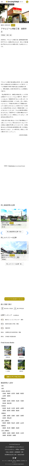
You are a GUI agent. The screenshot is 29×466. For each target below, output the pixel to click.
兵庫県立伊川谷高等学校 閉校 (13, 332)
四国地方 (3, 425)
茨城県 (4, 400)
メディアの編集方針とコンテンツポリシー (14, 446)
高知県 (17, 428)
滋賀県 (8, 415)
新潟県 (4, 408)
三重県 (4, 415)
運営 (22, 452)
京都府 (13, 415)
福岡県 (4, 433)
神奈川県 (9, 403)
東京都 (4, 403)
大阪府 (17, 415)
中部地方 (3, 405)
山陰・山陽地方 (5, 420)
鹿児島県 (9, 435)
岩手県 (13, 393)
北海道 (4, 393)
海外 (2, 385)
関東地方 (3, 398)
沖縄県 (14, 435)
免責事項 (22, 449)
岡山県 (13, 423)
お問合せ (17, 449)
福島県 (8, 395)
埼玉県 (17, 400)
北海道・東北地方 (5, 391)
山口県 (22, 423)
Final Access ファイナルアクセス (16, 166)
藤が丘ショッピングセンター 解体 (14, 319)
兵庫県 (22, 415)
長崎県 (13, 433)
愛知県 (17, 410)
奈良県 (4, 418)
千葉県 (22, 400)
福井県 (17, 408)
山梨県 (22, 408)
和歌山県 (9, 418)
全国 (2, 388)
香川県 (8, 428)
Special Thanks (20, 454)
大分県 (22, 433)
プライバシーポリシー (9, 449)
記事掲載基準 (17, 452)
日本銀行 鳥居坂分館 (10, 336)
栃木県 (8, 400)
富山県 (8, 408)
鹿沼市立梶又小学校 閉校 (12, 323)
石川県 (13, 408)
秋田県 (22, 393)
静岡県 (13, 410)
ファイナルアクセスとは (14, 444)
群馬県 (13, 400)
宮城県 (17, 393)
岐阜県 (8, 410)
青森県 (8, 393)
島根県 (8, 423)
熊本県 (17, 433)
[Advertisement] (14, 64)
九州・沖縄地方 (5, 430)
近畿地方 (3, 413)
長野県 (4, 410)
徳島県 (4, 428)
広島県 (17, 423)
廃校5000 (7, 328)
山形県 (4, 395)
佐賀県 (8, 433)
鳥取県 (4, 423)
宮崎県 (4, 435)
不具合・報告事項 (10, 452)
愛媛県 (13, 428)
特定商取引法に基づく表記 (11, 454)
